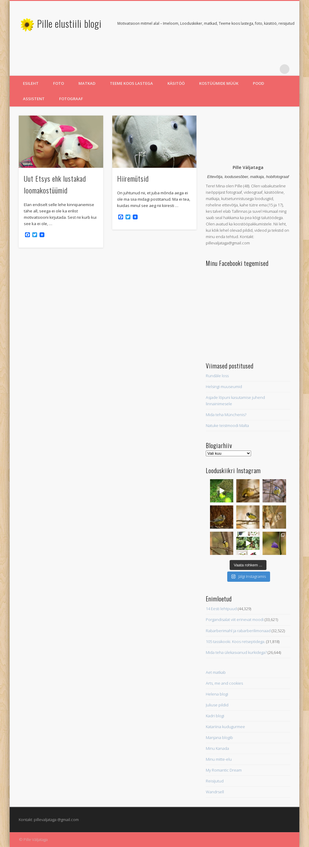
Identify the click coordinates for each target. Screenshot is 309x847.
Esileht (31, 83)
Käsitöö (176, 83)
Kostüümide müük (218, 83)
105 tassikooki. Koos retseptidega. (235, 641)
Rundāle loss (217, 375)
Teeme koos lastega (131, 83)
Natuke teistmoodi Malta (227, 425)
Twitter (260, 69)
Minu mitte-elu (219, 759)
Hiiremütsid (133, 178)
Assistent (34, 98)
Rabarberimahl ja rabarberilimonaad (238, 630)
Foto (58, 83)
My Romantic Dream (224, 770)
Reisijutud (215, 781)
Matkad (86, 83)
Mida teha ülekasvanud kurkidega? (236, 652)
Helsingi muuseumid (224, 386)
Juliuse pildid (217, 705)
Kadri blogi (215, 715)
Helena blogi (217, 694)
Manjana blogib (219, 737)
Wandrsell (215, 791)
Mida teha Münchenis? (226, 414)
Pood (258, 83)
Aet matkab (216, 672)
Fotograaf (71, 98)
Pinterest (272, 69)
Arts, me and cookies (224, 683)
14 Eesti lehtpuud (221, 608)
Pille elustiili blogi (69, 23)
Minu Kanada (217, 748)
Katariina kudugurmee (225, 726)
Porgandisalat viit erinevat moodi (235, 619)
